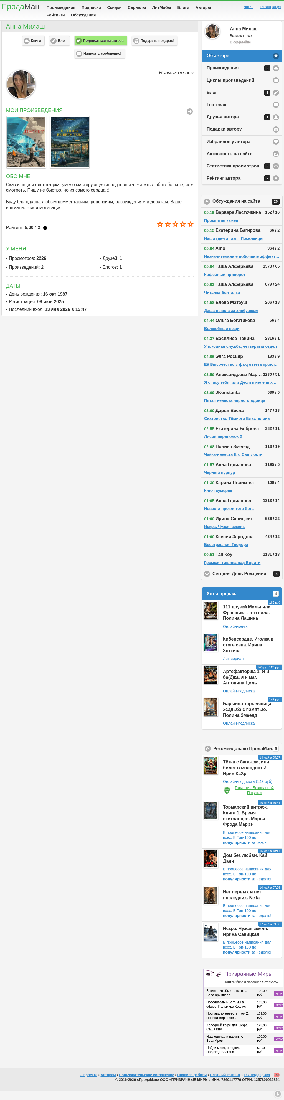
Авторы (203, 7)
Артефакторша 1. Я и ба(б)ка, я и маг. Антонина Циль (246, 686)
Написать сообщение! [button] (102, 62)
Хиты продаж (243, 602)
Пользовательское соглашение (146, 1083)
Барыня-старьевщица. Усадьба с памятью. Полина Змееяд (248, 718)
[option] (25, 150)
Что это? (45, 236)
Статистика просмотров (238, 175)
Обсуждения (83, 15)
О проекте (88, 1083)
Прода (20, 6)
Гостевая (216, 113)
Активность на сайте (229, 162)
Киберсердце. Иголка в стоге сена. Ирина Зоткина (248, 653)
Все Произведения (190, 120)
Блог (238, 101)
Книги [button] (36, 49)
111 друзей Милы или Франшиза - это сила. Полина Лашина (247, 621)
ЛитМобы (161, 7)
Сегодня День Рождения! (247, 583)
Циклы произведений (230, 89)
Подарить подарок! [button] (157, 49)
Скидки (114, 7)
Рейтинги (56, 15)
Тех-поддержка (257, 1083)
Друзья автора (238, 126)
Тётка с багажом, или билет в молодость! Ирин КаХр (246, 776)
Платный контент (225, 1083)
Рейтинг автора (238, 187)
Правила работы (192, 1083)
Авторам (108, 1083)
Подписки (91, 7)
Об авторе (218, 64)
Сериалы (137, 7)
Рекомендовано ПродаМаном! (247, 757)
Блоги (183, 7)
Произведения (61, 7)
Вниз (278, 1094)
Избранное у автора (228, 150)
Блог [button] (62, 49)
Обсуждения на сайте (247, 210)
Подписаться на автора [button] (103, 49)
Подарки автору (224, 137)
